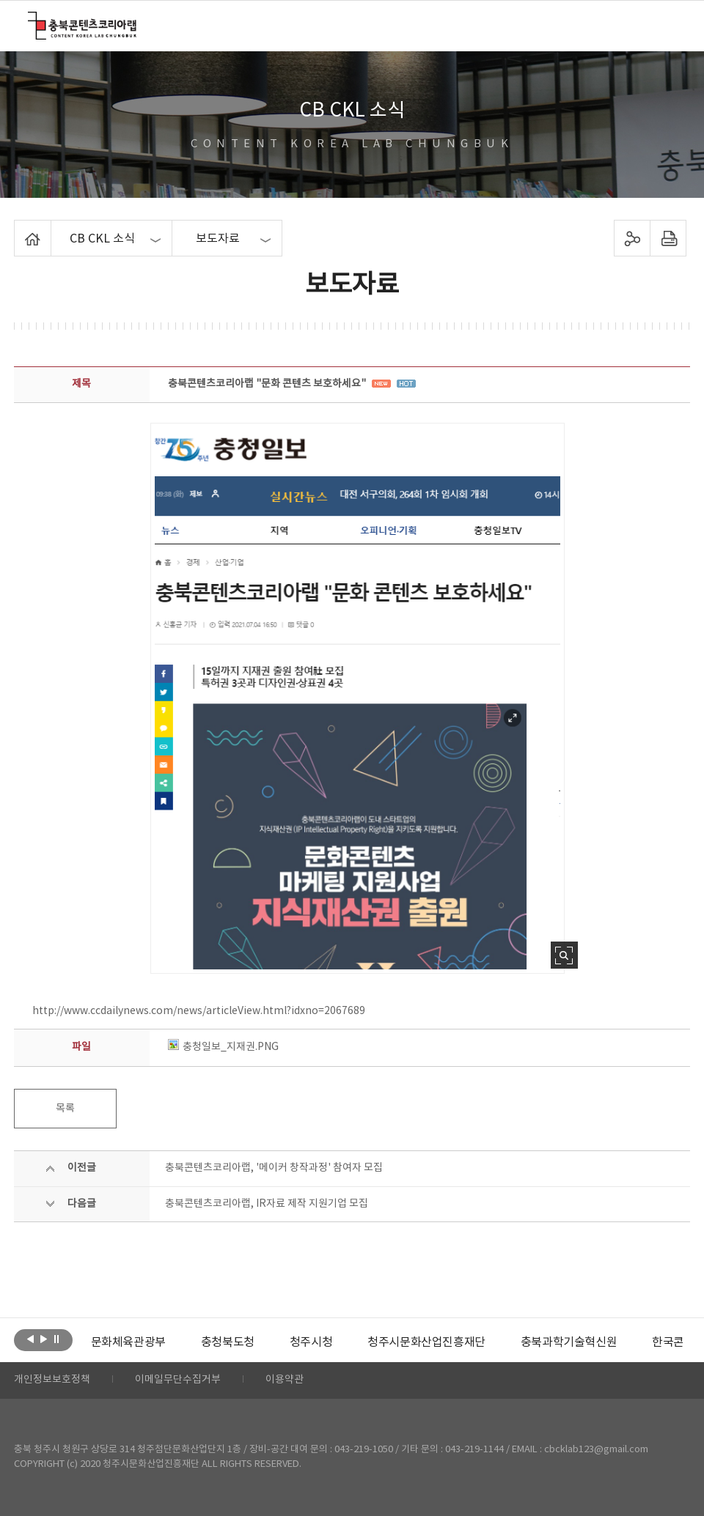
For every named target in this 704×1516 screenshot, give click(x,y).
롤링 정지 (56, 1338)
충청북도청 (227, 1342)
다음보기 (43, 1338)
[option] (128, 1342)
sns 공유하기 (632, 238)
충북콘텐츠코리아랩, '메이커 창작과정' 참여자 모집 (274, 1168)
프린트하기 (668, 238)
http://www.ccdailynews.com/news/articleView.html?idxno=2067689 (198, 1011)
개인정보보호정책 (52, 1380)
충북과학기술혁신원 (569, 1342)
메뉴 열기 (667, 25)
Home (18, 228)
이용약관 (284, 1380)
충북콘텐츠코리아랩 (31, 20)
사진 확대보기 (564, 955)
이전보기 (30, 1338)
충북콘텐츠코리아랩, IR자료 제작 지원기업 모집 (266, 1204)
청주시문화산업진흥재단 (426, 1342)
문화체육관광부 (127, 1342)
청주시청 (311, 1342)
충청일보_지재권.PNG (223, 1047)
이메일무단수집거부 (178, 1380)
